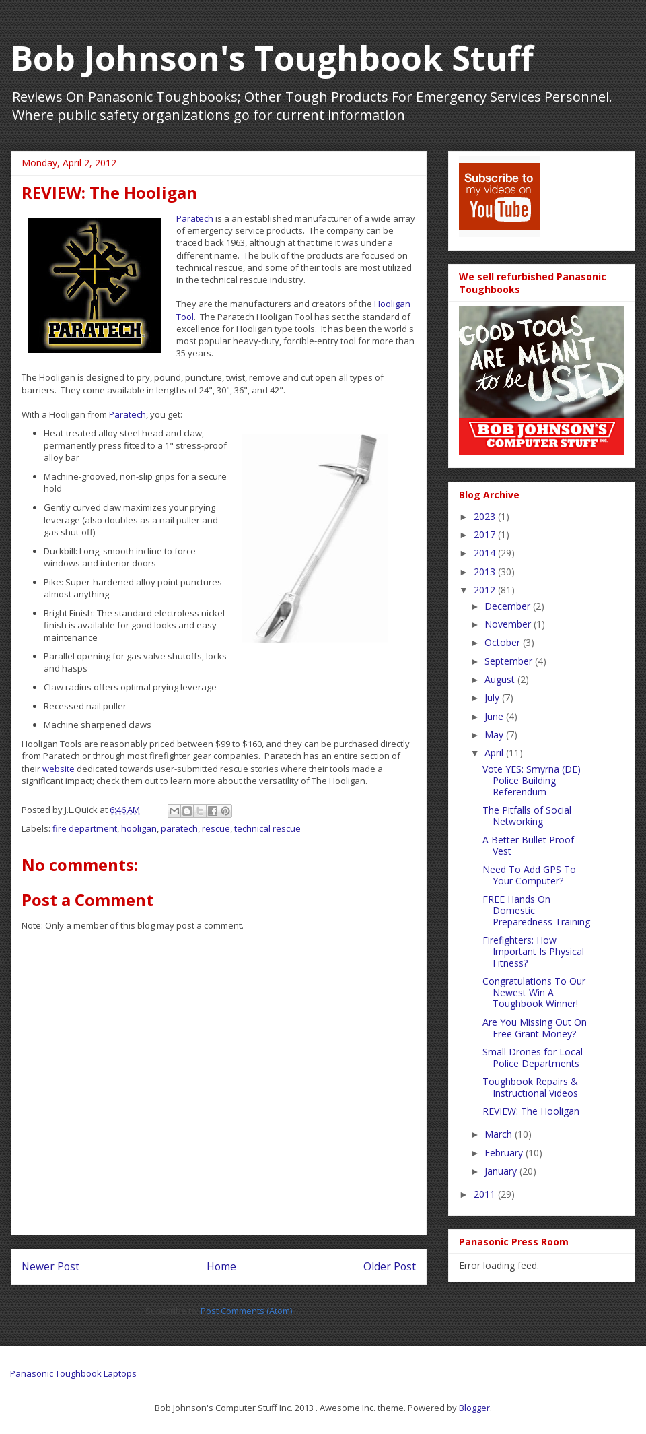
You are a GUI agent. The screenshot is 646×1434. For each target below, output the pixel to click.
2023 (486, 516)
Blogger (474, 1408)
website (59, 768)
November (509, 624)
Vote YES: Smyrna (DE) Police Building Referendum (531, 780)
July (493, 697)
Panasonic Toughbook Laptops (73, 1373)
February (505, 1152)
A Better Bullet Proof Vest (528, 845)
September (510, 661)
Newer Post (50, 1266)
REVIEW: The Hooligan (530, 1111)
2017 (486, 534)
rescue (216, 828)
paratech (179, 828)
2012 (486, 589)
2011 (486, 1193)
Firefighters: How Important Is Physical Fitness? (533, 951)
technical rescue (267, 828)
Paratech (194, 218)
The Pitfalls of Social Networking (526, 816)
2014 (486, 552)
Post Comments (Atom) (246, 1311)
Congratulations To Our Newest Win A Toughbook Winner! (533, 992)
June (495, 716)
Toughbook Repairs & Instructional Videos (530, 1087)
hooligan (139, 828)
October (504, 642)
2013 (486, 571)
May (495, 734)
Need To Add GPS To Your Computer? (529, 875)
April (495, 752)
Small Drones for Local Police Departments (532, 1057)
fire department (84, 828)
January (502, 1171)
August (501, 679)
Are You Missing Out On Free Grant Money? (534, 1028)
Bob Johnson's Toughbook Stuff (272, 58)
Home (221, 1266)
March (500, 1134)
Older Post (389, 1266)
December (509, 605)
